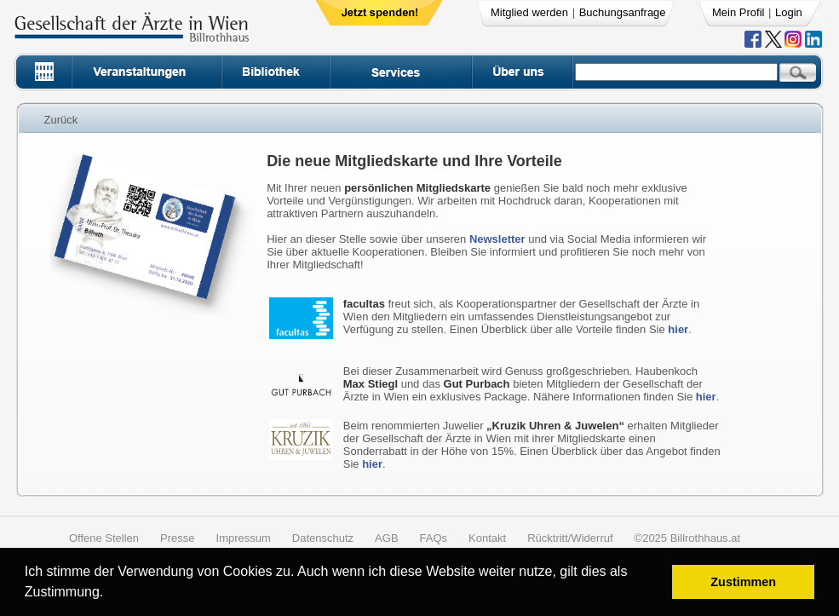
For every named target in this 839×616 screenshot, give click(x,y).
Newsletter (497, 239)
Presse (177, 538)
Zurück (61, 119)
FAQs (434, 538)
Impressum (243, 538)
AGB (386, 538)
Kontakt (487, 538)
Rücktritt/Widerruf (569, 538)
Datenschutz (322, 538)
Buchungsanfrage (622, 12)
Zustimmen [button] (743, 582)
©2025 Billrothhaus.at (688, 538)
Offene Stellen (104, 538)
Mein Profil (738, 12)
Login (788, 12)
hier (678, 329)
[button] (109, 594)
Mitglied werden (529, 12)
